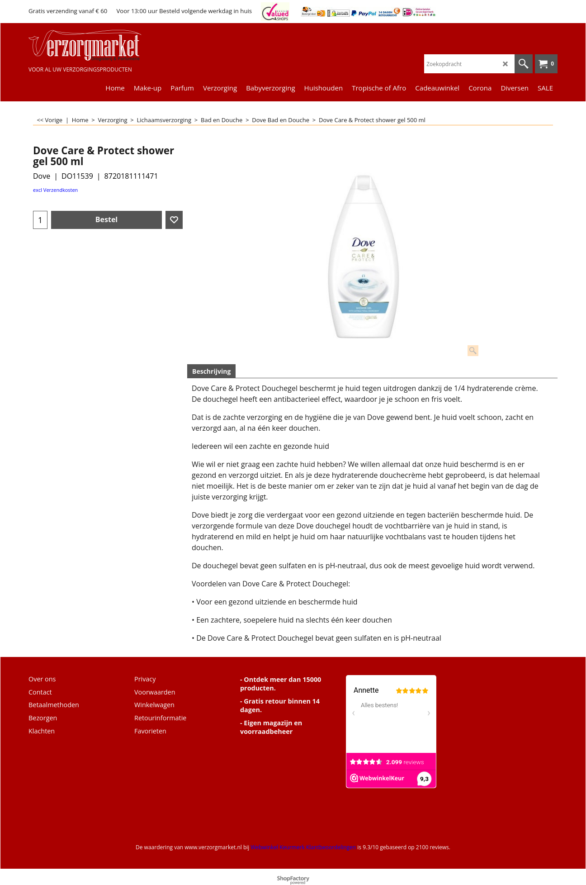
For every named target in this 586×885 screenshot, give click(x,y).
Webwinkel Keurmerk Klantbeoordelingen (303, 847)
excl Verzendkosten (55, 189)
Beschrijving (211, 371)
